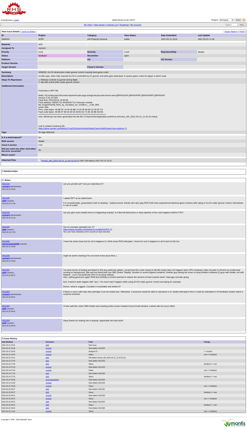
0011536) (6, 256)
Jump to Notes (28, 31)
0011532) (6, 212)
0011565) (6, 320)
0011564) (6, 306)
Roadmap (124, 25)
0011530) (6, 198)
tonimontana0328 (10, 244)
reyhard (6, 186)
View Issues (99, 25)
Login (16, 20)
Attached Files (9, 160)
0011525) (6, 184)
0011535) (6, 241)
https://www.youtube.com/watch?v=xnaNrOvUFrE (86, 229)
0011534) (6, 227)
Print (242, 31)
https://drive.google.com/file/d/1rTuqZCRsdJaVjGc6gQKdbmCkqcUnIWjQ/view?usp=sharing (81, 128)
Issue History (231, 31)
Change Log (112, 25)
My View (88, 25)
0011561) (6, 270)
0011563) (6, 292)
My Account (135, 25)
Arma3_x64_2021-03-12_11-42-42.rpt (59, 161)
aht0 (4, 201)
